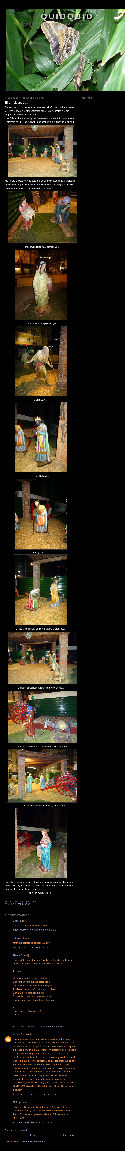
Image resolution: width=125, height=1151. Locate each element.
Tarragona (24, 904)
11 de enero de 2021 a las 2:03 (34, 1122)
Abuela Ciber (19, 955)
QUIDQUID (67, 16)
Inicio (32, 1135)
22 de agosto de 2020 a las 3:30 (35, 1094)
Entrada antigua (68, 1135)
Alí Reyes (18, 1102)
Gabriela (17, 921)
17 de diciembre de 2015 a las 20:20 (38, 1026)
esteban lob (19, 938)
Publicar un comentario (16, 1130)
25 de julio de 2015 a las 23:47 (34, 947)
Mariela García (20, 1034)
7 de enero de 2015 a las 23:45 (34, 930)
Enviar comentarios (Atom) (32, 1141)
